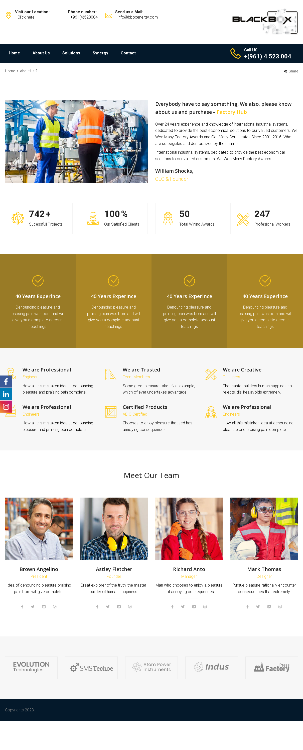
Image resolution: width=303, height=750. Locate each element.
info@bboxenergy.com (138, 17)
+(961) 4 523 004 (267, 56)
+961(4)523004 (84, 17)
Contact (128, 53)
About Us (41, 53)
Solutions (71, 53)
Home (14, 53)
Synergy (100, 53)
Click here (26, 17)
